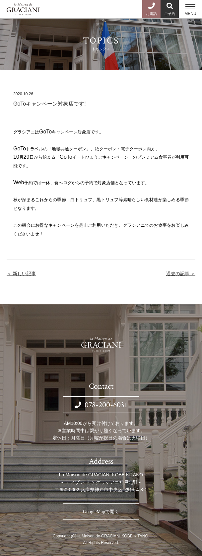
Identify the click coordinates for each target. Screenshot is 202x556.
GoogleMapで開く (101, 511)
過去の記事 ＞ (180, 273)
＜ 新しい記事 (21, 273)
